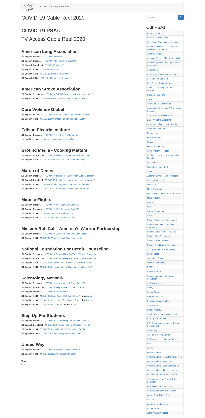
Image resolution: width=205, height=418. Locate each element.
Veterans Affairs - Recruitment (160, 361)
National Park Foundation (158, 236)
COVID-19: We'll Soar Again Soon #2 (61, 209)
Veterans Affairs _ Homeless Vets (162, 370)
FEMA (150, 142)
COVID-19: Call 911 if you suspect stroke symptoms (68, 94)
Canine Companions (156, 95)
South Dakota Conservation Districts (163, 314)
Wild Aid (150, 399)
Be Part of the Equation (157, 79)
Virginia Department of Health (160, 386)
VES (149, 344)
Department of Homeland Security (162, 124)
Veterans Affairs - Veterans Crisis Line (164, 366)
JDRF (149, 171)
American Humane (155, 54)
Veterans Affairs (154, 352)
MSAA (150, 202)
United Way (152, 330)
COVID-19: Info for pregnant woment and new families (69, 176)
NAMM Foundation (155, 211)
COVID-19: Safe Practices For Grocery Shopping (67, 155)
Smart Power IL (154, 310)
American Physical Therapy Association (164, 58)
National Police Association (159, 240)
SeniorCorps (152, 305)
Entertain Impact (154, 133)
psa (23, 364)
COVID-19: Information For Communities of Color (67, 114)
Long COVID (152, 185)
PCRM (150, 267)
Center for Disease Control (159, 104)
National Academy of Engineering (162, 220)
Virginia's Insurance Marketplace (161, 391)
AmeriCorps (152, 70)
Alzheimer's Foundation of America (162, 42)
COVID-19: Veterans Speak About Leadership (65, 234)
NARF (150, 215)
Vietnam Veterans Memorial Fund (162, 374)
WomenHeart (153, 408)
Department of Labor (156, 129)
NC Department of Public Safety (161, 249)
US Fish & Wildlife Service (158, 335)
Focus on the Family (156, 146)
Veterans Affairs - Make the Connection (164, 357)
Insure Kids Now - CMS (157, 167)
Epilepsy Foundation (156, 137)
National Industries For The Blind (161, 232)
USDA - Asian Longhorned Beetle (162, 339)
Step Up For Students (156, 319)
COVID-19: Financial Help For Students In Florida (67, 321)
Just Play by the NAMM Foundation (162, 176)
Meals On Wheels (155, 189)
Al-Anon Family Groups (157, 38)
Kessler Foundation (155, 180)
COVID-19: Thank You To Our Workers (62, 135)
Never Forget (153, 254)
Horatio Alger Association (158, 151)
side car (89, 296)
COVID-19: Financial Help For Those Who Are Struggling (70, 254)
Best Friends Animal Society (159, 83)
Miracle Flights (153, 198)
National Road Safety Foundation (162, 245)
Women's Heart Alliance (157, 404)
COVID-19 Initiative (53, 57)
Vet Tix (150, 348)
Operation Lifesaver (156, 258)
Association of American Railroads (162, 74)
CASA (150, 99)
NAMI (149, 207)
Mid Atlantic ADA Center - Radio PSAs (164, 193)
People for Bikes (154, 271)
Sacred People (153, 292)
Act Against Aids (154, 33)
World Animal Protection (157, 413)
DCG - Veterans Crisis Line (159, 120)
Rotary (150, 288)
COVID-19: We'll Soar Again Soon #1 (61, 205)
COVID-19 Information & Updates (60, 61)
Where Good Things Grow (158, 395)
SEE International (155, 296)
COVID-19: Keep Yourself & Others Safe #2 (64, 287)
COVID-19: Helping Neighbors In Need (62, 349)
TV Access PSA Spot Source (52, 6)
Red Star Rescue (154, 283)
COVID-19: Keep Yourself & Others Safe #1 (64, 283)
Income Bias (152, 162)
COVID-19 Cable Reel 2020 (159, 115)
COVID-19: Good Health (56, 292)
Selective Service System (158, 301)
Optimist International (156, 263)
